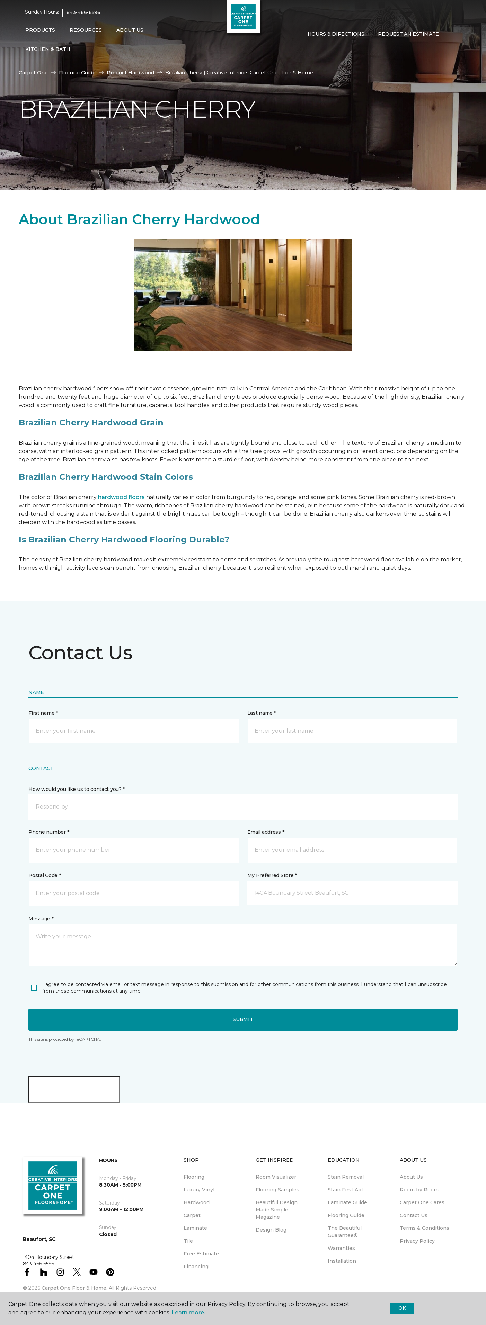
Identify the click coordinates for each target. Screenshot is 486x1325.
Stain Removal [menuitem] (346, 1177)
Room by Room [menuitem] (419, 1190)
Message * (40, 918)
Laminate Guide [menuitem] (347, 1202)
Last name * (261, 713)
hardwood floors (121, 497)
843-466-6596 (83, 12)
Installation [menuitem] (342, 1261)
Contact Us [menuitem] (413, 1215)
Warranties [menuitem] (341, 1248)
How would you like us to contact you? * (76, 789)
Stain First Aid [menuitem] (345, 1190)
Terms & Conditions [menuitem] (424, 1228)
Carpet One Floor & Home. (74, 1288)
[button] (306, 49)
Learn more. (188, 1312)
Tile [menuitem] (188, 1241)
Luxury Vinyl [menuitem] (199, 1190)
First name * (43, 713)
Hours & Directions (336, 34)
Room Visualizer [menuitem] (276, 1177)
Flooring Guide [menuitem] (346, 1215)
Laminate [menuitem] (195, 1228)
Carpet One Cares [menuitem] (422, 1202)
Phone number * (48, 832)
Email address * (265, 832)
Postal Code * (44, 875)
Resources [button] (86, 30)
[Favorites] (314, 49)
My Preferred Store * (272, 875)
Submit (243, 1019)
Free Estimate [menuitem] (201, 1254)
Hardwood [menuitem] (197, 1202)
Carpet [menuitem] (192, 1215)
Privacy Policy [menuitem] (417, 1241)
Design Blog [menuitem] (271, 1230)
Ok (402, 1308)
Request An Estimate (408, 34)
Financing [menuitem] (196, 1266)
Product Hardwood (130, 73)
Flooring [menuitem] (194, 1177)
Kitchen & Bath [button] (47, 49)
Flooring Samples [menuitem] (277, 1190)
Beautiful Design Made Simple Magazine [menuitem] (277, 1209)
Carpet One (33, 73)
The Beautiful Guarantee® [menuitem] (345, 1231)
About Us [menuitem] (411, 1177)
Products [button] (40, 30)
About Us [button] (129, 30)
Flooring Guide (77, 73)
